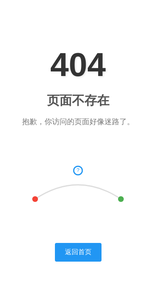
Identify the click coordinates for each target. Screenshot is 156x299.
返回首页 (78, 251)
